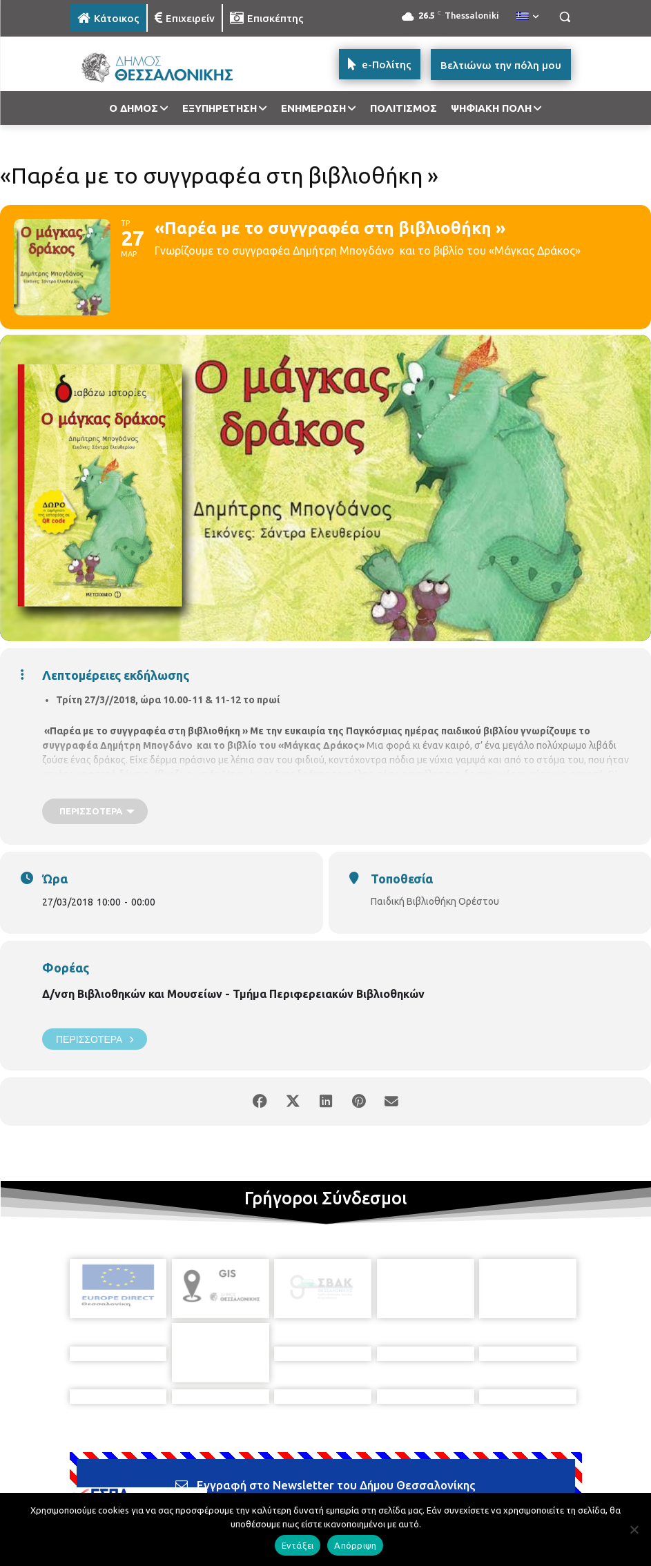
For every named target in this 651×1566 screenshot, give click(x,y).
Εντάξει (298, 1545)
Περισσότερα (94, 1039)
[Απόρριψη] (634, 1529)
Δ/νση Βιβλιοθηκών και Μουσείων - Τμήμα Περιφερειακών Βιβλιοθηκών (233, 994)
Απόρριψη (355, 1545)
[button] (565, 17)
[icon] (422, 1487)
